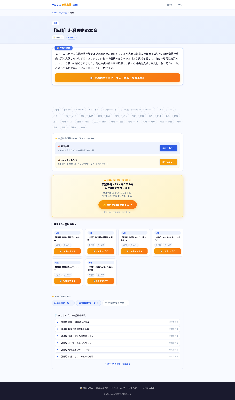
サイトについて (118, 388)
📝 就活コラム (86, 388)
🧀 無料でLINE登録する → (117, 204)
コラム (179, 4)
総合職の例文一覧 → (88, 302)
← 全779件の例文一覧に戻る (117, 363)
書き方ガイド (102, 388)
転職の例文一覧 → (63, 302)
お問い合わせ (149, 388)
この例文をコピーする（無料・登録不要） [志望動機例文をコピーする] (117, 78)
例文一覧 (63, 12)
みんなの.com (65, 4)
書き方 (169, 4)
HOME (54, 12)
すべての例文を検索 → (115, 302)
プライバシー (134, 388)
